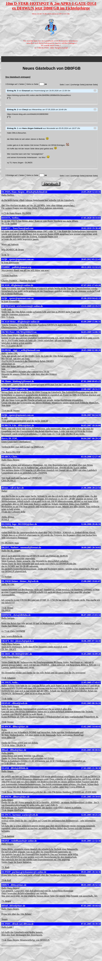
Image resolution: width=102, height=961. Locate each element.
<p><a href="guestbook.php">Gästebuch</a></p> (51, 116)
